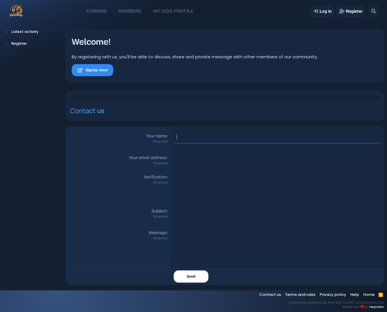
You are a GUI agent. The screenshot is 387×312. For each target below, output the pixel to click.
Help (354, 294)
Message (157, 233)
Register (19, 43)
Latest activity (25, 31)
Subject (158, 211)
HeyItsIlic (376, 306)
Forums (96, 11)
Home (369, 294)
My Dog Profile (173, 11)
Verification (155, 177)
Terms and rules (300, 294)
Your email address (147, 158)
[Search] (373, 11)
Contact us (270, 294)
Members (130, 11)
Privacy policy (333, 294)
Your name (156, 136)
